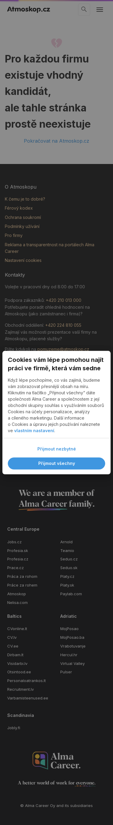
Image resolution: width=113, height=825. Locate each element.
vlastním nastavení (34, 430)
